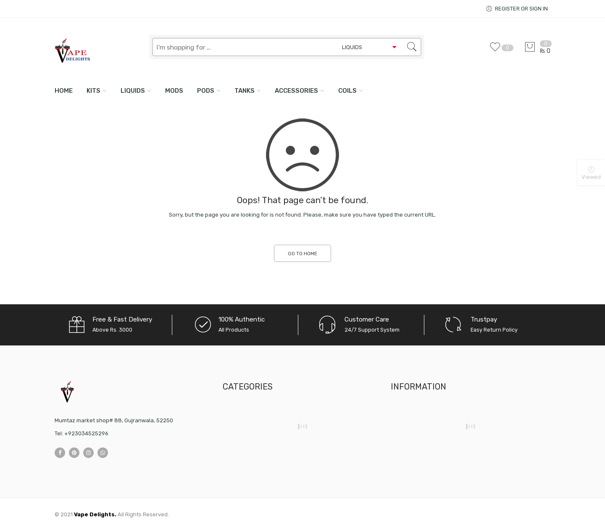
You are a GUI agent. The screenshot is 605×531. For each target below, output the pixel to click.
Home (64, 90)
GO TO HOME (302, 253)
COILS (347, 90)
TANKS (244, 90)
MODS (174, 90)
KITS (93, 90)
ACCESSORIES (296, 90)
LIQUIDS (133, 90)
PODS (205, 90)
